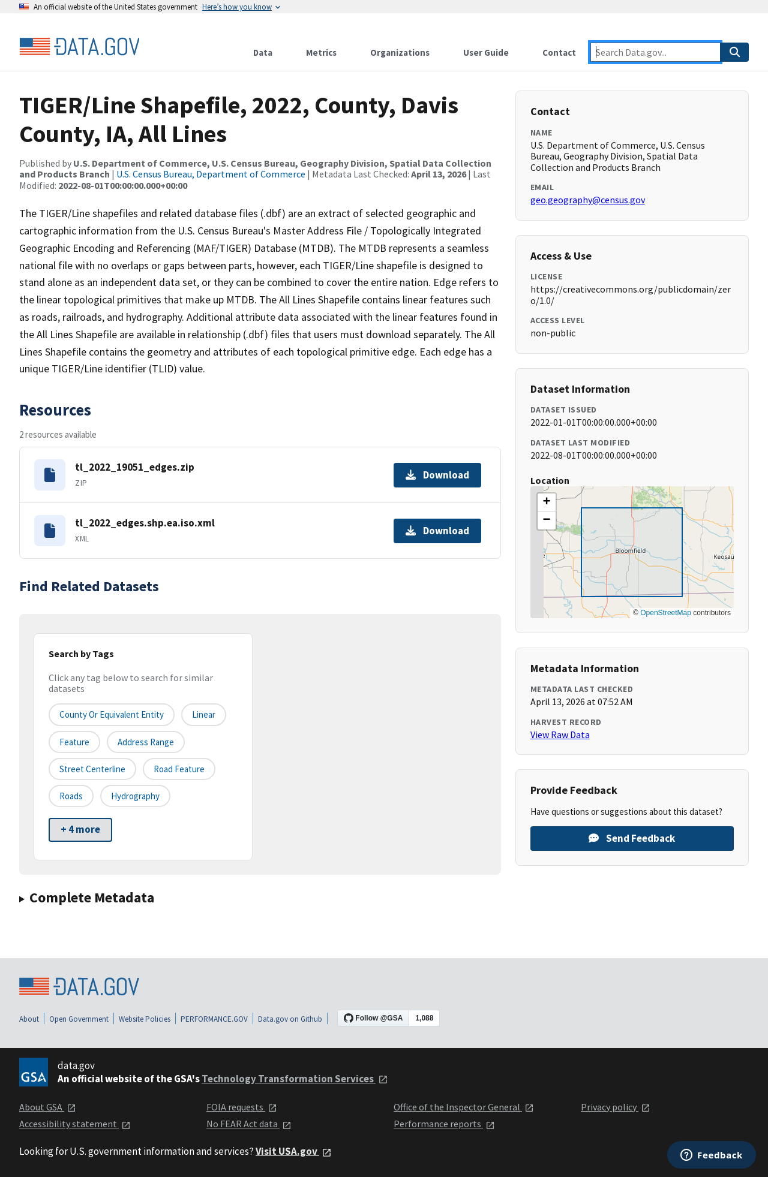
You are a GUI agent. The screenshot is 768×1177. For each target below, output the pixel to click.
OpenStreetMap (665, 613)
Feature (74, 742)
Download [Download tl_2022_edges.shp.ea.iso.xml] (437, 530)
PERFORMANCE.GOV (214, 1019)
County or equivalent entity (111, 714)
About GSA (47, 1107)
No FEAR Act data (249, 1124)
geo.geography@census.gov (587, 200)
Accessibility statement (75, 1124)
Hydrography (135, 796)
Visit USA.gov (294, 1151)
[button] (547, 502)
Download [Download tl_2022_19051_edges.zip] (437, 474)
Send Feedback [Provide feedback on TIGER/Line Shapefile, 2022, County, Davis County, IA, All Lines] (632, 838)
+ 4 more (80, 829)
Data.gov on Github (290, 1019)
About (29, 1019)
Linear (203, 714)
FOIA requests (241, 1107)
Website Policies (144, 1019)
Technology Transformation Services (295, 1078)
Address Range (146, 742)
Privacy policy (615, 1107)
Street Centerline (92, 769)
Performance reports (444, 1124)
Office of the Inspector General (464, 1107)
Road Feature (179, 769)
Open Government (79, 1019)
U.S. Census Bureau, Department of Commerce (210, 174)
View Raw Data (560, 734)
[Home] (79, 46)
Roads (71, 796)
